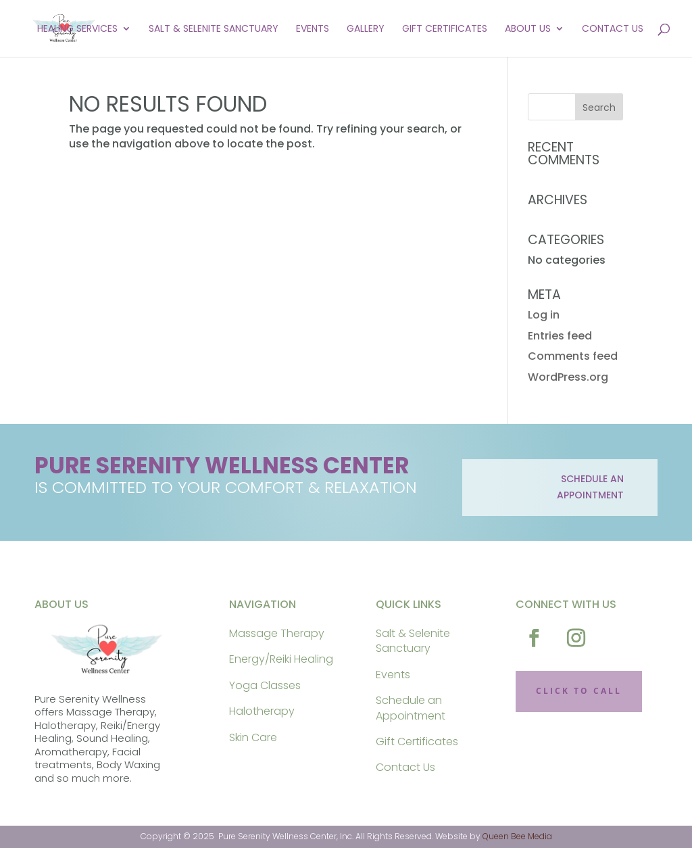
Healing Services (77, 29)
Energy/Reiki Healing (281, 659)
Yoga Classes (265, 685)
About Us (528, 29)
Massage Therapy (276, 633)
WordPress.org (568, 377)
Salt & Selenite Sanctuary (213, 29)
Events (312, 29)
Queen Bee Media (517, 836)
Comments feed (573, 356)
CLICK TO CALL (579, 691)
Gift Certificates (444, 29)
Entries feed (560, 336)
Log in (544, 315)
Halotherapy (262, 711)
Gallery (366, 29)
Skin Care (253, 737)
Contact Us (612, 29)
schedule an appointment (590, 487)
